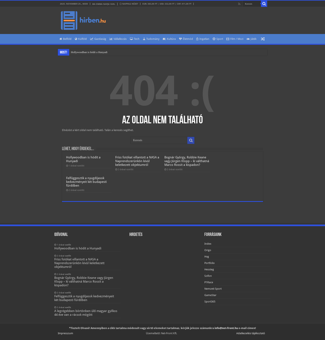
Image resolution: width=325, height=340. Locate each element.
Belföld (65, 38)
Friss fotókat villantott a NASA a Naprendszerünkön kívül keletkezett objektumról (137, 161)
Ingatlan (202, 38)
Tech (134, 38)
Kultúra (169, 38)
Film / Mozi (234, 38)
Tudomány (151, 38)
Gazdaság (98, 38)
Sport (218, 38)
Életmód (186, 38)
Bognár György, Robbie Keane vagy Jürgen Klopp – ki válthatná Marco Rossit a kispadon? (186, 161)
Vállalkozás (118, 38)
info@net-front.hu (226, 328)
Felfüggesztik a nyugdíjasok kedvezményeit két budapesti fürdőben (86, 181)
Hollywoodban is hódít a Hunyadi (89, 52)
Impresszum (65, 333)
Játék (251, 38)
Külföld (81, 38)
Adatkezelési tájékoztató (250, 333)
